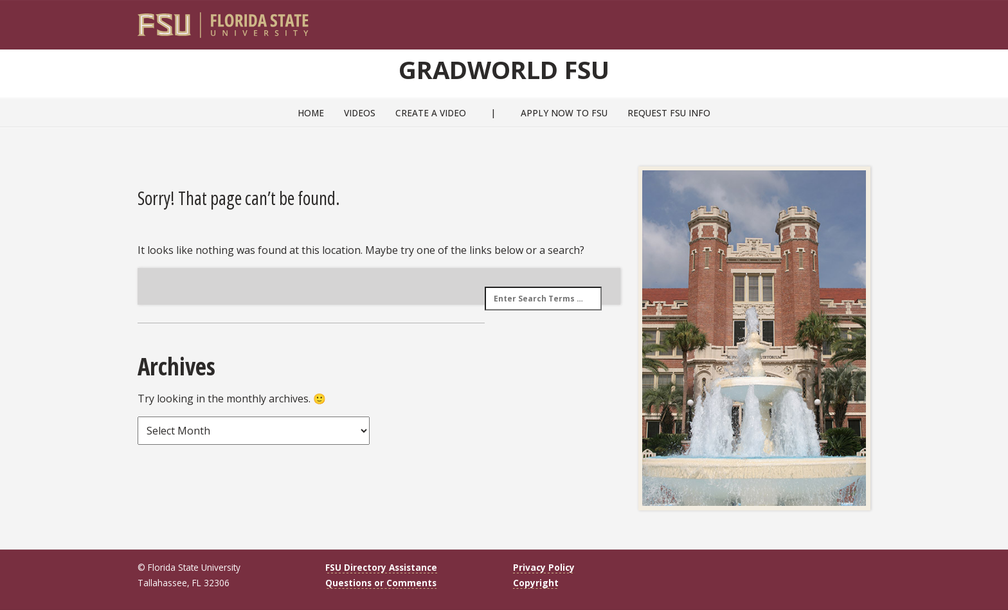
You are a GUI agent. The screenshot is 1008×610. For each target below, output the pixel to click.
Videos (359, 113)
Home (311, 113)
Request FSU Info (668, 113)
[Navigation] (869, 19)
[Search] (852, 19)
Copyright (536, 583)
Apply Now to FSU (564, 113)
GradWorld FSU (504, 69)
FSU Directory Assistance (381, 567)
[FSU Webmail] (834, 19)
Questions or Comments (381, 583)
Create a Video (430, 113)
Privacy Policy (544, 567)
